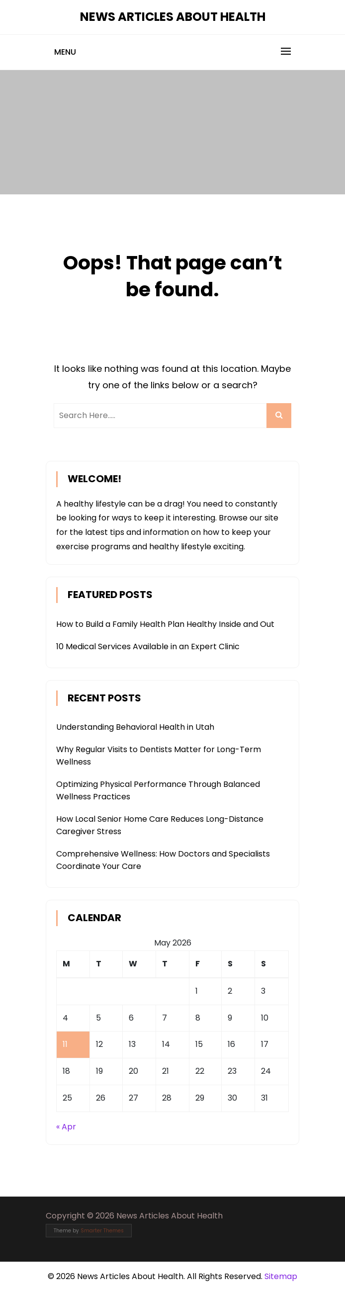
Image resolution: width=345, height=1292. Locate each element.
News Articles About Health (172, 16)
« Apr (66, 1126)
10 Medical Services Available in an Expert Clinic (148, 646)
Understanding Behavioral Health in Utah (135, 727)
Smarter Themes (102, 1230)
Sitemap (280, 1276)
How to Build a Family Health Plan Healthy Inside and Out (165, 624)
